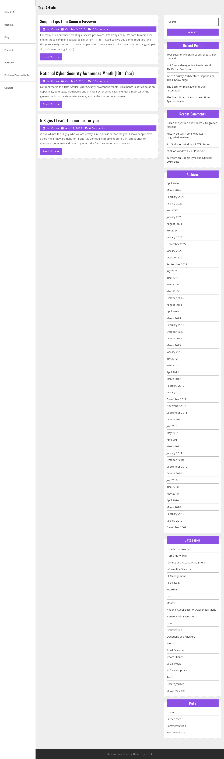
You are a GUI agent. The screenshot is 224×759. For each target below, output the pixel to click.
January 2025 (174, 217)
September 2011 (177, 412)
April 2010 (173, 500)
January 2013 (174, 352)
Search (192, 32)
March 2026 (174, 190)
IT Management (176, 576)
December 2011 (176, 399)
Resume (8, 24)
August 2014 (174, 304)
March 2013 (174, 345)
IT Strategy (173, 582)
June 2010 (173, 486)
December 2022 (176, 244)
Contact (8, 87)
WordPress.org (176, 732)
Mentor (171, 603)
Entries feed (174, 719)
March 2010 (174, 507)
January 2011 (174, 453)
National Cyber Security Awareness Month (192, 609)
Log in (170, 712)
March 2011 (174, 446)
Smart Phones (175, 657)
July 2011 (172, 426)
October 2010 (175, 459)
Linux (170, 596)
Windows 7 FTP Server (197, 144)
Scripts (171, 643)
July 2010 (172, 480)
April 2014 (173, 311)
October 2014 (175, 298)
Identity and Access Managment (186, 562)
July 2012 (172, 358)
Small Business (175, 650)
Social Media (174, 663)
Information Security (179, 569)
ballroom (172, 157)
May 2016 (173, 284)
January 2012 (174, 392)
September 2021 (177, 264)
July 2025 (172, 210)
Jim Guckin (172, 144)
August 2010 (174, 473)
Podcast (8, 49)
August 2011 (174, 419)
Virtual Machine (176, 690)
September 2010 (177, 466)
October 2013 (175, 331)
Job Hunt (172, 589)
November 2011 (177, 406)
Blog (6, 37)
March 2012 (174, 379)
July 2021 (172, 271)
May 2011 (173, 433)
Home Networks (177, 555)
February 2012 (175, 385)
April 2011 (173, 439)
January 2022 (174, 250)
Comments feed (176, 725)
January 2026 (174, 203)
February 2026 (175, 197)
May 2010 (173, 493)
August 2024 (174, 223)
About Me (9, 12)
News (170, 623)
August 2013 (174, 338)
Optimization (174, 630)
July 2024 (172, 230)
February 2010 (175, 513)
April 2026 (173, 183)
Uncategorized (175, 684)
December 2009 (176, 527)
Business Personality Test (17, 75)
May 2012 (173, 365)
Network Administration (181, 616)
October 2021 (175, 257)
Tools (170, 677)
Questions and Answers (181, 636)
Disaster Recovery (178, 549)
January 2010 (174, 520)
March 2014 (174, 318)
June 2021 (173, 277)
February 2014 (175, 325)
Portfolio (9, 62)
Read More (52, 57)
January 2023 (174, 237)
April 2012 (173, 372)
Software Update (177, 670)
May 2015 (173, 291)
